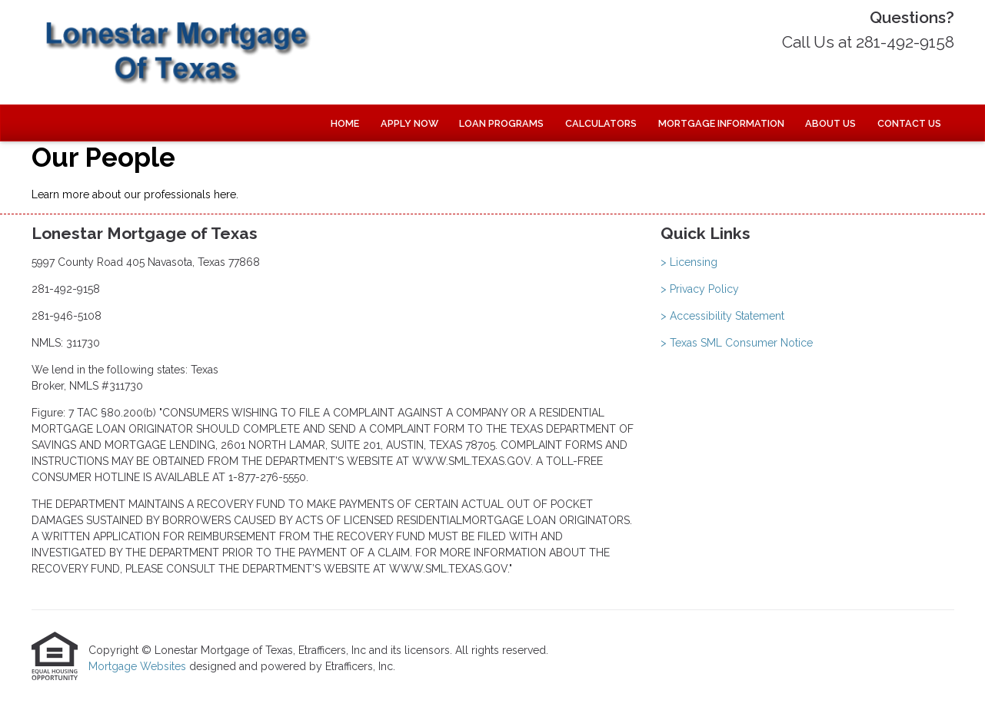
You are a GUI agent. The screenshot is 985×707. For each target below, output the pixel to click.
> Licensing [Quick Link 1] (689, 262)
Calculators (601, 123)
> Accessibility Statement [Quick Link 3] (722, 316)
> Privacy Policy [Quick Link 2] (700, 289)
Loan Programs (501, 123)
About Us (830, 123)
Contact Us (909, 123)
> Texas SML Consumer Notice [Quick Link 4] (737, 343)
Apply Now (409, 123)
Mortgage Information (721, 123)
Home (345, 123)
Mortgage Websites (138, 666)
